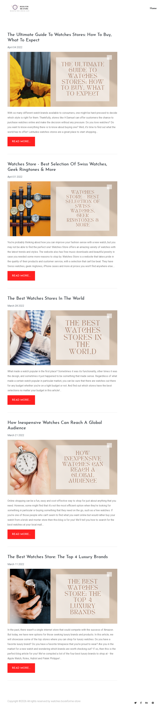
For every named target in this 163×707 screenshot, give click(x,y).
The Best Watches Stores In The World (45, 298)
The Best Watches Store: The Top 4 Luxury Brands (57, 557)
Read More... (21, 141)
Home (153, 8)
